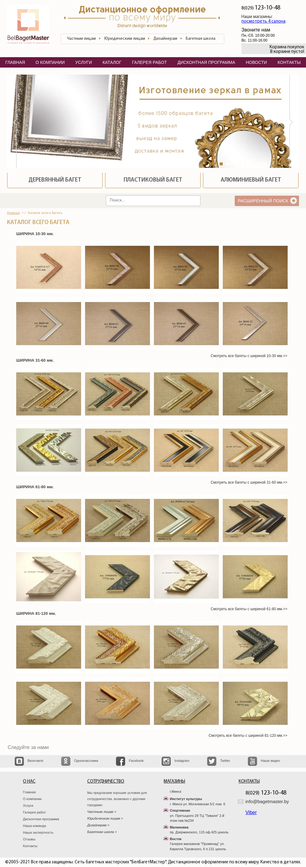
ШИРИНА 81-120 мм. (36, 613)
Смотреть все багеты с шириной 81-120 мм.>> (248, 735)
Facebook (136, 760)
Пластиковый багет (153, 180)
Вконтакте (35, 760)
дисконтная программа (206, 62)
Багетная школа (200, 38)
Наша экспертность (38, 832)
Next (294, 123)
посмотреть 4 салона (263, 21)
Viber (251, 812)
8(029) (260, 8)
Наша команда (34, 826)
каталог (112, 62)
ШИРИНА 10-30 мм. (35, 233)
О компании (32, 799)
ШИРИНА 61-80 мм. (35, 487)
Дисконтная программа (41, 819)
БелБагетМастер (28, 26)
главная (15, 62)
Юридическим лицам (124, 38)
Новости (256, 62)
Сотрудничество (105, 781)
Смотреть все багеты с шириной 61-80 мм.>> (249, 609)
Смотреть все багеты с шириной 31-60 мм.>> (249, 482)
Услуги (28, 805)
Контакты (30, 846)
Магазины (174, 781)
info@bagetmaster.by (267, 801)
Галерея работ (34, 812)
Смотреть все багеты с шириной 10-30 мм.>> (249, 356)
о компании (50, 62)
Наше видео (270, 760)
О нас (29, 781)
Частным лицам (81, 38)
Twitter (225, 760)
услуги (83, 62)
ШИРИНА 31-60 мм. (35, 360)
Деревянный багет (54, 180)
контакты (289, 62)
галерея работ (149, 62)
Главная (13, 213)
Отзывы (29, 839)
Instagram (181, 760)
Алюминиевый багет (251, 180)
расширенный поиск (263, 200)
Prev (12, 123)
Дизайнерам (165, 38)
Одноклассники (86, 760)
